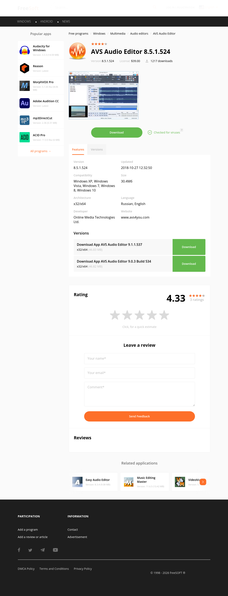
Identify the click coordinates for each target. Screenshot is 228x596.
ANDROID (46, 21)
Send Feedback (139, 416)
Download (117, 132)
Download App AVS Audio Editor (109, 244)
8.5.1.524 (102, 61)
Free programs (78, 33)
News (66, 21)
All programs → (40, 151)
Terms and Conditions (54, 569)
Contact (73, 529)
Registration (186, 7)
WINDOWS (24, 21)
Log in (170, 7)
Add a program (28, 529)
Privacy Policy (83, 569)
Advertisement (77, 537)
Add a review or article (33, 537)
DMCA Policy (26, 569)
